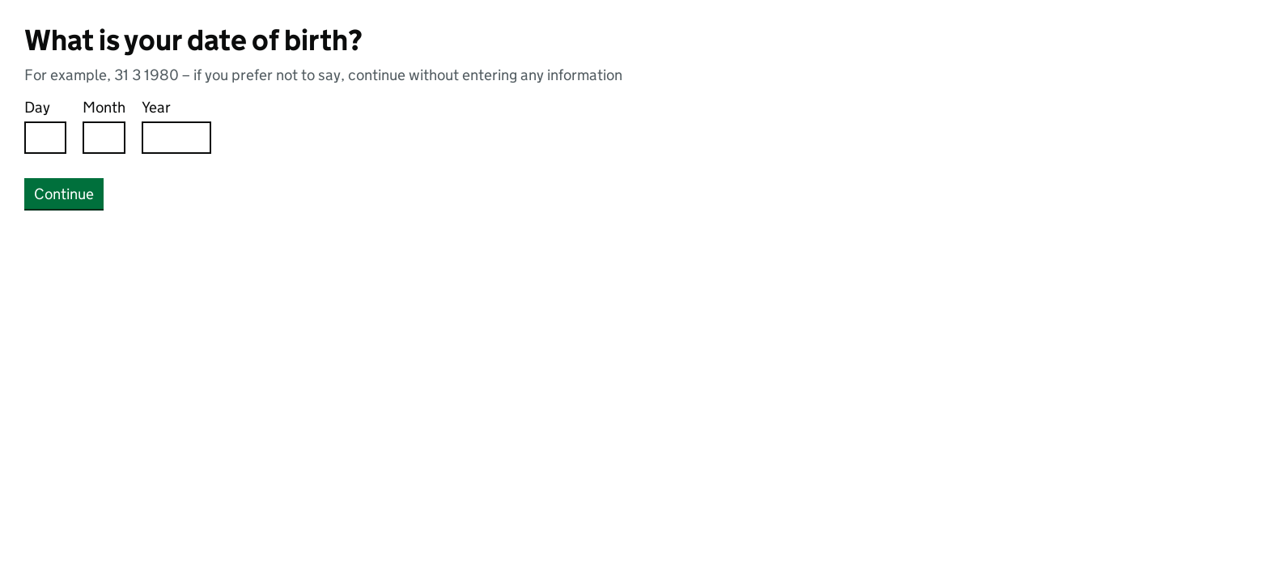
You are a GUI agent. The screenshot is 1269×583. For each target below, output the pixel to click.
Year (156, 107)
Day (37, 107)
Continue (64, 194)
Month (104, 107)
